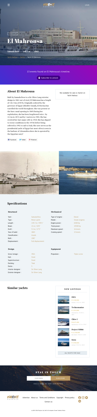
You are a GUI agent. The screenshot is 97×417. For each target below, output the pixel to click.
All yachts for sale (72, 353)
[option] (29, 172)
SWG (74, 297)
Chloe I (75, 319)
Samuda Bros (13, 51)
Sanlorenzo (75, 324)
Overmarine (75, 312)
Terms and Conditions (47, 397)
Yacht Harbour (49, 5)
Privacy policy (69, 397)
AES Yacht (74, 335)
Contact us (48, 402)
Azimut (73, 302)
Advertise (26, 397)
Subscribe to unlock (49, 77)
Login (87, 5)
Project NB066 (77, 329)
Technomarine (78, 307)
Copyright (59, 397)
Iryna (74, 340)
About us (34, 397)
